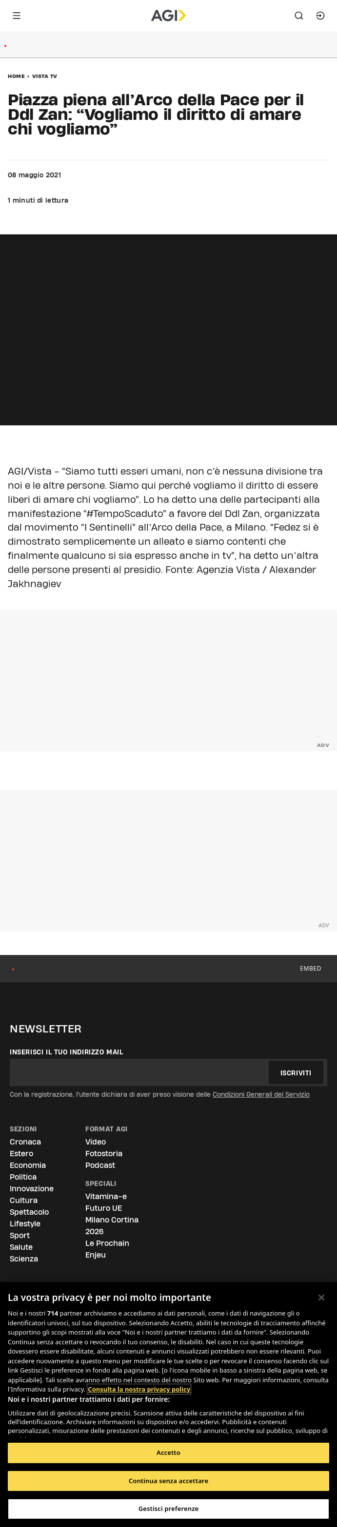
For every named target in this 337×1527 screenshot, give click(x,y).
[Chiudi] (321, 1297)
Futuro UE (103, 1208)
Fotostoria (103, 1153)
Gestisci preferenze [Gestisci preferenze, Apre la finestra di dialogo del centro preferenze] (169, 1508)
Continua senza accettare (168, 1480)
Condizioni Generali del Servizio (261, 1094)
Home (16, 76)
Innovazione (32, 1188)
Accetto (168, 1452)
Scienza (24, 1258)
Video (95, 1141)
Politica (23, 1177)
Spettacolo (29, 1212)
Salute (21, 1247)
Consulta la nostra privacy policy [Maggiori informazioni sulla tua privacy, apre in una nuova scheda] (139, 1389)
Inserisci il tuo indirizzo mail (66, 1052)
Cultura (24, 1200)
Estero (21, 1153)
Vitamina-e (106, 1196)
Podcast (100, 1165)
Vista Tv (45, 76)
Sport (20, 1235)
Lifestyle (25, 1223)
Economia (28, 1165)
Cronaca (25, 1141)
